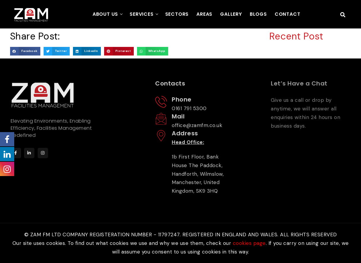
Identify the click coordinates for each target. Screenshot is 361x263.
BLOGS (258, 14)
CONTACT (287, 14)
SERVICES (141, 14)
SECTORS (177, 14)
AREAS (204, 14)
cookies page (249, 243)
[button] (25, 51)
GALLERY (231, 14)
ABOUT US (105, 14)
